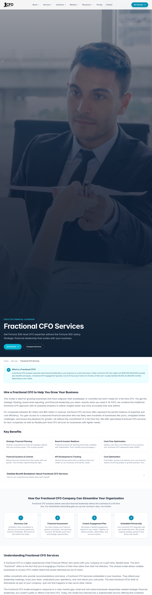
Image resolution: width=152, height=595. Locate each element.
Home (6, 361)
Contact (109, 5)
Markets (74, 5)
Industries (61, 5)
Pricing (99, 5)
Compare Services (33, 347)
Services (47, 5)
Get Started (140, 5)
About (35, 5)
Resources (87, 5)
